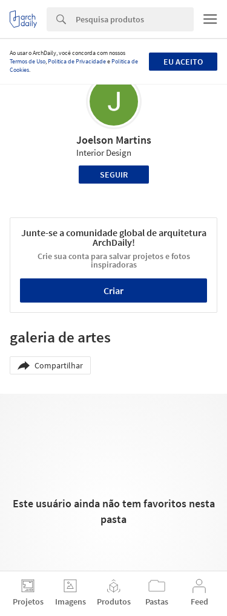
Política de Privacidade (77, 61)
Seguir (114, 174)
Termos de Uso (27, 61)
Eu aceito (183, 61)
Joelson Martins (113, 140)
